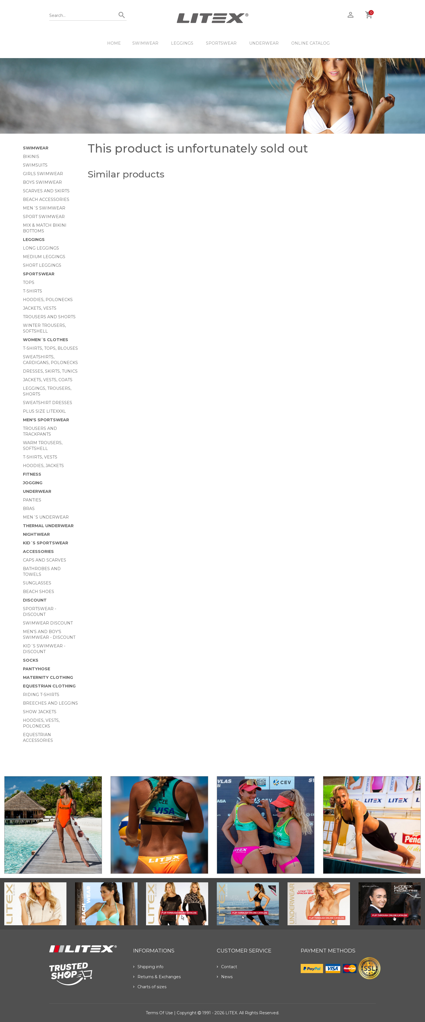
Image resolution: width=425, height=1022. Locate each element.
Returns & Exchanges (157, 976)
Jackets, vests (39, 308)
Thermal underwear (48, 525)
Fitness (32, 474)
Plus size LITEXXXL (44, 411)
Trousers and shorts (49, 316)
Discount (35, 600)
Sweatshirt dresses (47, 402)
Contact (227, 966)
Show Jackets (39, 711)
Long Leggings (41, 248)
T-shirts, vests (40, 457)
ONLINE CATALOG (310, 43)
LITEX (231, 1012)
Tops (28, 282)
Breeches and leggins (50, 703)
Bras (29, 508)
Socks (30, 660)
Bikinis (31, 156)
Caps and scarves (44, 560)
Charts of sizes (149, 986)
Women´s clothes (45, 339)
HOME (114, 43)
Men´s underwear (46, 517)
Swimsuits (35, 165)
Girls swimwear (43, 173)
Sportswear (221, 43)
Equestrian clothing (49, 686)
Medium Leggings (44, 256)
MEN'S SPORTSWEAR (46, 419)
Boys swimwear (42, 182)
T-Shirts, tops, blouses (50, 348)
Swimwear (145, 43)
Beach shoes (38, 591)
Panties (32, 500)
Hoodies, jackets (43, 465)
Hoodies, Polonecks (48, 299)
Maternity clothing (48, 677)
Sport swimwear (44, 216)
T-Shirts (32, 291)
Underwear (264, 43)
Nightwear (36, 534)
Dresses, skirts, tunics (50, 371)
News (225, 976)
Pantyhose (36, 668)
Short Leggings (42, 265)
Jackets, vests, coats (47, 379)
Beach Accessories (46, 199)
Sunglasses (37, 583)
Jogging (32, 482)
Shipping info (148, 966)
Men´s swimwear (44, 208)
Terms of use (159, 1012)
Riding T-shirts (41, 694)
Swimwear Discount (48, 623)
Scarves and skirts (46, 190)
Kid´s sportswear (45, 542)
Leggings (182, 43)
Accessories (38, 551)
